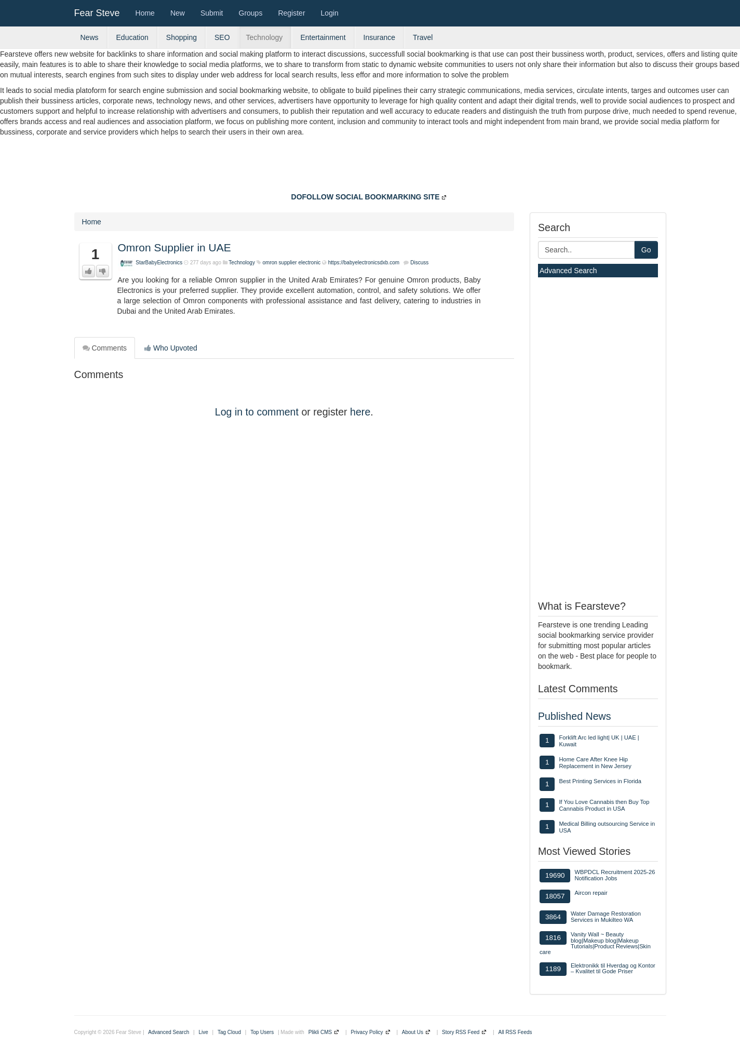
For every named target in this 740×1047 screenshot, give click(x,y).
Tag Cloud (229, 1032)
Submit (211, 13)
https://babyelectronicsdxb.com (363, 262)
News (89, 37)
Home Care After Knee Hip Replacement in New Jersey (595, 762)
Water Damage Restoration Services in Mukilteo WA (606, 916)
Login (330, 13)
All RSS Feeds (515, 1032)
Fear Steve (97, 13)
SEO (222, 37)
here (360, 412)
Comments (105, 348)
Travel (423, 37)
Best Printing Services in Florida (600, 781)
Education (132, 37)
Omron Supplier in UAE (174, 247)
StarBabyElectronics (159, 262)
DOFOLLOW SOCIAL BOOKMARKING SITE (365, 197)
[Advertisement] (370, 165)
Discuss (419, 262)
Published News (574, 716)
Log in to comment (257, 412)
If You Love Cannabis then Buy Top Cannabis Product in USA (604, 805)
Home (145, 13)
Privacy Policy (367, 1032)
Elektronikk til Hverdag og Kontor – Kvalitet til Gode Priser (613, 968)
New (177, 13)
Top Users (262, 1032)
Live (203, 1032)
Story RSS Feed (460, 1032)
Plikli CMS (320, 1032)
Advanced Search (568, 270)
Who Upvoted (170, 348)
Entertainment (322, 37)
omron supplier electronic (292, 262)
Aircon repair (590, 893)
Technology (264, 37)
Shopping (181, 37)
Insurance (379, 37)
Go (646, 250)
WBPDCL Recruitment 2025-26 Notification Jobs (614, 875)
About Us (412, 1032)
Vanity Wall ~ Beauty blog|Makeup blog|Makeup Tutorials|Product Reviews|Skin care (595, 943)
